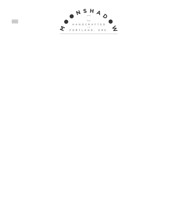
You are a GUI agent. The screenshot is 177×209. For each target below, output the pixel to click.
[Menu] (15, 21)
